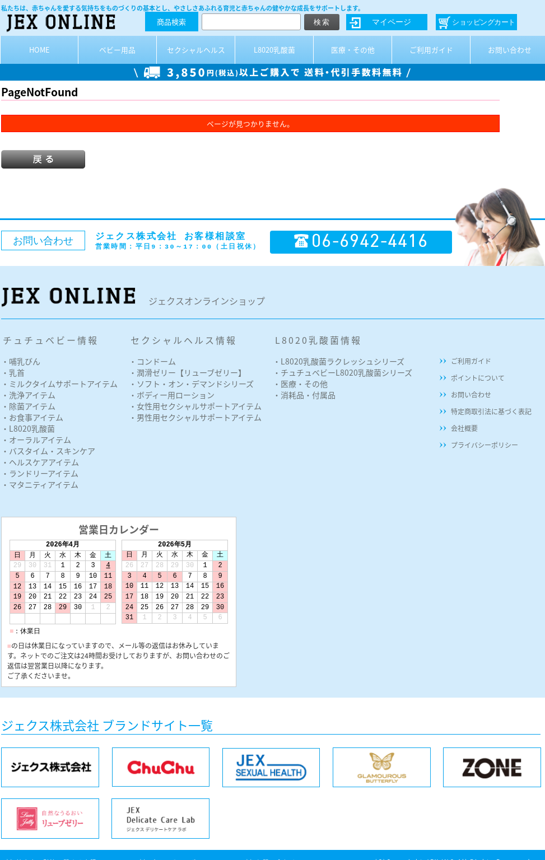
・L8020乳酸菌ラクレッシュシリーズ (338, 361)
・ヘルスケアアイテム (40, 462)
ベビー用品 (117, 49)
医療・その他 (353, 49)
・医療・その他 (300, 383)
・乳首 (13, 372)
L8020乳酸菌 (274, 49)
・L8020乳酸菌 (28, 428)
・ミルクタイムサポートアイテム (59, 383)
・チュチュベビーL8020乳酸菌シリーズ (342, 372)
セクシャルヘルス (196, 49)
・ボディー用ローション (172, 394)
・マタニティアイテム (39, 484)
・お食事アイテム (32, 417)
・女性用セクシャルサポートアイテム (195, 406)
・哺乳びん (20, 361)
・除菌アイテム (28, 406)
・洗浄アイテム (28, 394)
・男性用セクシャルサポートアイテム (195, 417)
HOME (39, 49)
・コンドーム (152, 361)
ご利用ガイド (431, 49)
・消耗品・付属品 (304, 394)
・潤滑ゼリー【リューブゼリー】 (187, 372)
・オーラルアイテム (36, 439)
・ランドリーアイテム (39, 473)
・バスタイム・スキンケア (48, 450)
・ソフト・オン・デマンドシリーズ (191, 383)
